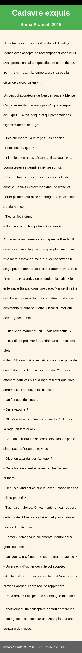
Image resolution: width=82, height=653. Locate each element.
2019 (32, 647)
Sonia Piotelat (16, 647)
